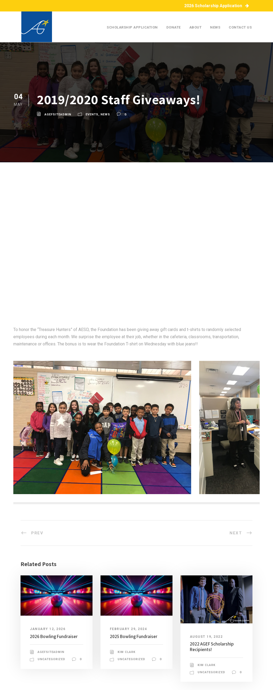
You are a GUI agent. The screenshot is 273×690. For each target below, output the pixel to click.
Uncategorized (51, 659)
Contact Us (240, 27)
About (195, 27)
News (215, 27)
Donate (173, 27)
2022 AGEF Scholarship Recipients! (212, 646)
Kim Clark (126, 652)
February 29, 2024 (128, 629)
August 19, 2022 (206, 637)
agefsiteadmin (58, 114)
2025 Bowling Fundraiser (133, 636)
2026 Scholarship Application (216, 5)
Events (92, 114)
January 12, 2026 (47, 629)
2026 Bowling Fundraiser (54, 636)
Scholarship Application (132, 27)
